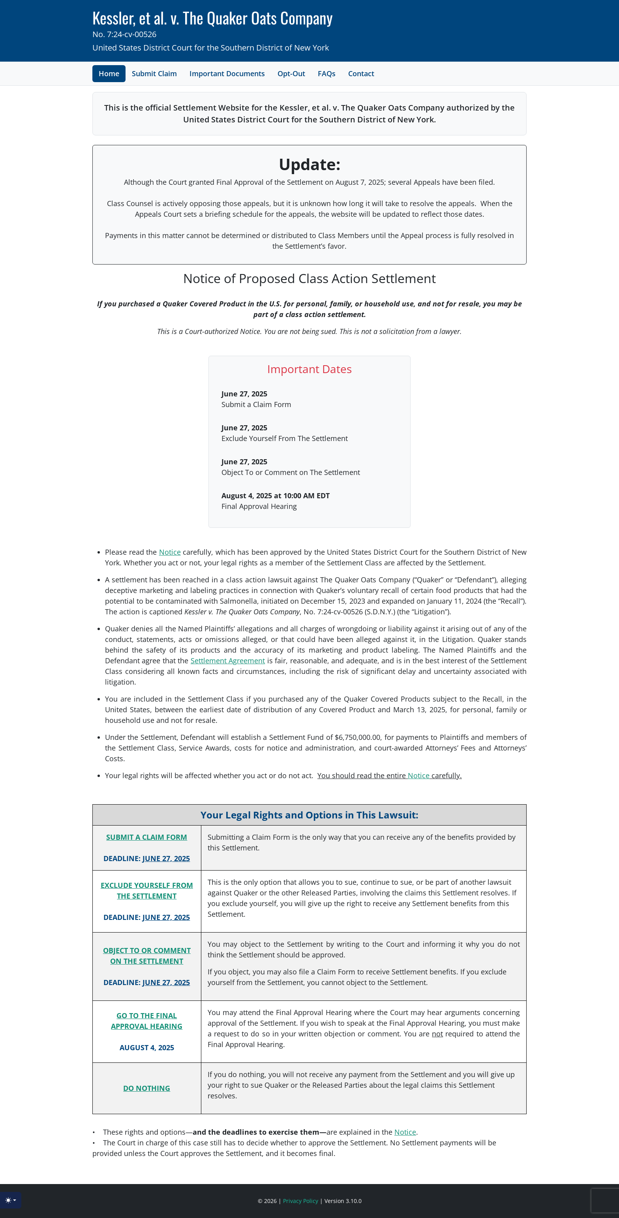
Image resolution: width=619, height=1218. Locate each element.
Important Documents (227, 73)
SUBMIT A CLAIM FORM (146, 837)
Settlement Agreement (228, 660)
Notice (170, 552)
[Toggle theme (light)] (10, 1200)
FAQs (327, 73)
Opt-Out (291, 73)
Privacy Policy (301, 1201)
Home (109, 73)
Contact (361, 73)
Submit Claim (154, 73)
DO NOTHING (146, 1088)
